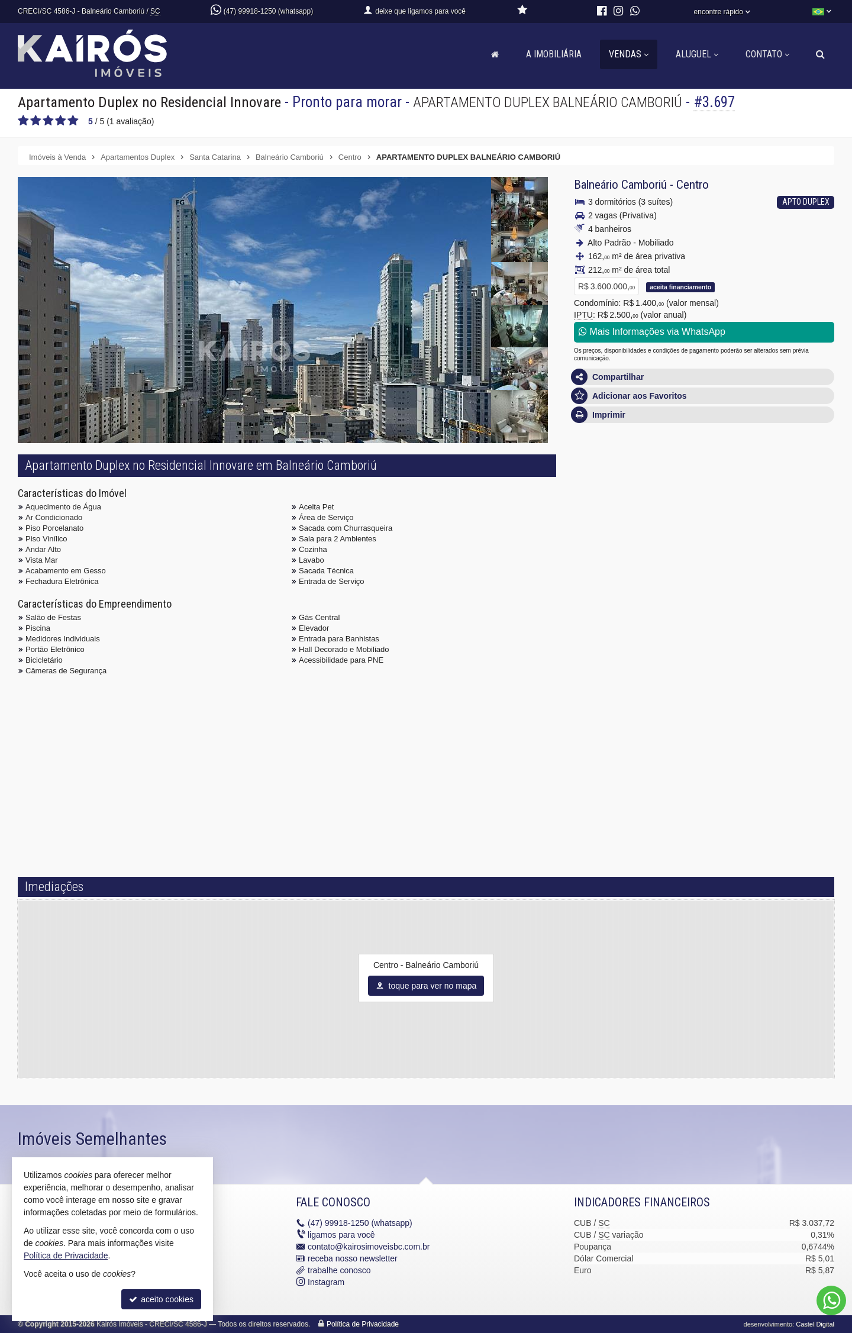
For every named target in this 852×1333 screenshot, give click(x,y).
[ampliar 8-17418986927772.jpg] (519, 368)
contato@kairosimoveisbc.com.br (369, 1246)
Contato (767, 54)
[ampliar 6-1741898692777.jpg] (519, 283)
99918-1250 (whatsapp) (360, 1223)
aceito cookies (161, 1299)
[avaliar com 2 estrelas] (35, 121)
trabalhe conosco (339, 1270)
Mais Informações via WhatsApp (652, 332)
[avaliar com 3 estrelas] (48, 121)
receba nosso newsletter (353, 1258)
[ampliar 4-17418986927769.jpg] (519, 198)
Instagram (326, 1282)
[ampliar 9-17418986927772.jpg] (519, 411)
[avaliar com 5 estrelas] (73, 121)
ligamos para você (341, 1235)
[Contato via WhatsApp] (831, 1300)
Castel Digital (815, 1324)
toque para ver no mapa (426, 985)
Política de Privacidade (363, 1324)
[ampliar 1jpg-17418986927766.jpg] (254, 375)
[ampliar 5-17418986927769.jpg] (519, 241)
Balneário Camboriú (620, 184)
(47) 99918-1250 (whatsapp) (268, 11)
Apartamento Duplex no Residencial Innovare (151, 102)
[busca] (820, 54)
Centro (692, 184)
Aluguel (697, 54)
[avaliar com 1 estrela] (23, 121)
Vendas (628, 54)
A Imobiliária (554, 54)
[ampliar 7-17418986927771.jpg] (519, 326)
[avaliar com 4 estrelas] (60, 121)
